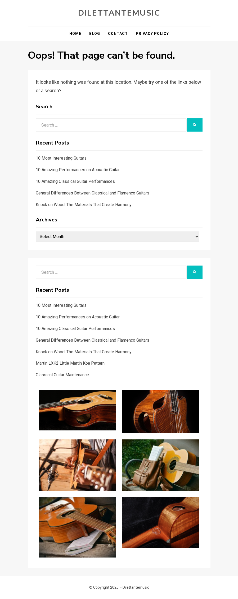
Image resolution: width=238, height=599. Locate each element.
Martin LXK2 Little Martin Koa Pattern (70, 363)
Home (75, 33)
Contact (118, 33)
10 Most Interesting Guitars (61, 158)
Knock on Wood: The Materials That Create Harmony (84, 204)
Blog (94, 33)
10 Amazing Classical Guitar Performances (75, 181)
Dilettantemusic (119, 13)
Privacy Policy (152, 33)
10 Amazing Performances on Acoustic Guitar (78, 169)
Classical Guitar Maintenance (62, 374)
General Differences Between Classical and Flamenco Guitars (92, 193)
